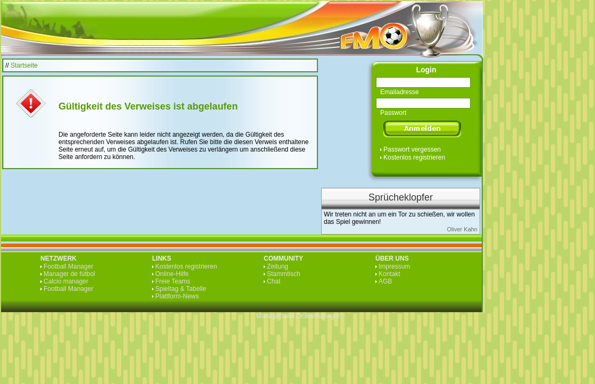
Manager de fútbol (69, 274)
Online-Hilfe (172, 274)
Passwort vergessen (412, 149)
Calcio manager (66, 281)
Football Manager (68, 266)
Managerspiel (275, 316)
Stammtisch (283, 274)
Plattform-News (177, 296)
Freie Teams (172, 281)
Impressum (394, 266)
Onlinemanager (318, 316)
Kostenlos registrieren (414, 157)
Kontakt (389, 274)
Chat (273, 281)
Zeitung (277, 266)
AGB (385, 281)
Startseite (24, 65)
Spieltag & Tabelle (180, 289)
